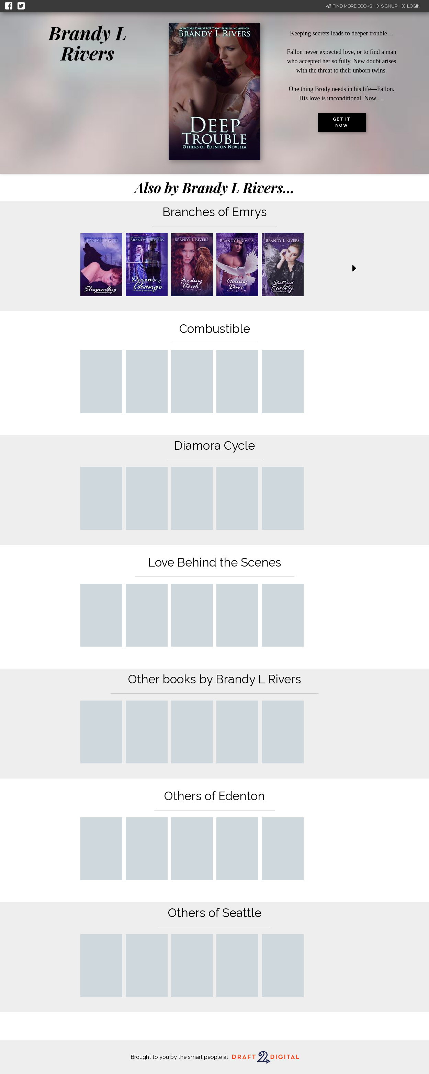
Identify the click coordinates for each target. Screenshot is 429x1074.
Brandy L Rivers (87, 42)
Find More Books (349, 6)
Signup (386, 6)
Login (410, 6)
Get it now (342, 122)
